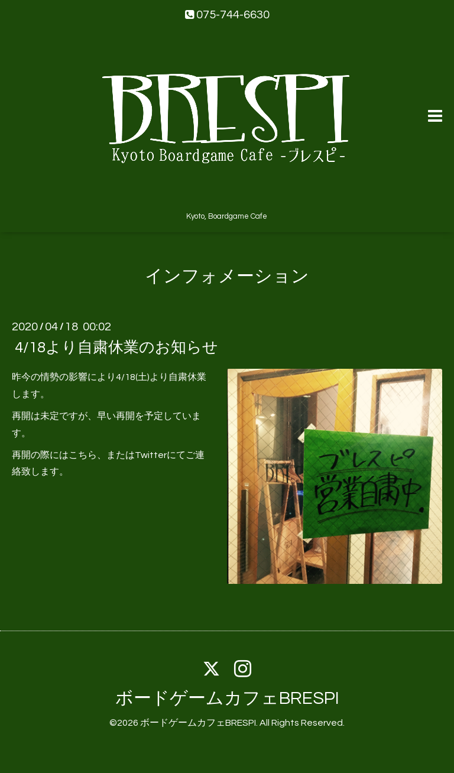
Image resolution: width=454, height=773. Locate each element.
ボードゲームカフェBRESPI (227, 698)
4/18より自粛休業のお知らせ (116, 347)
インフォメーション (227, 276)
